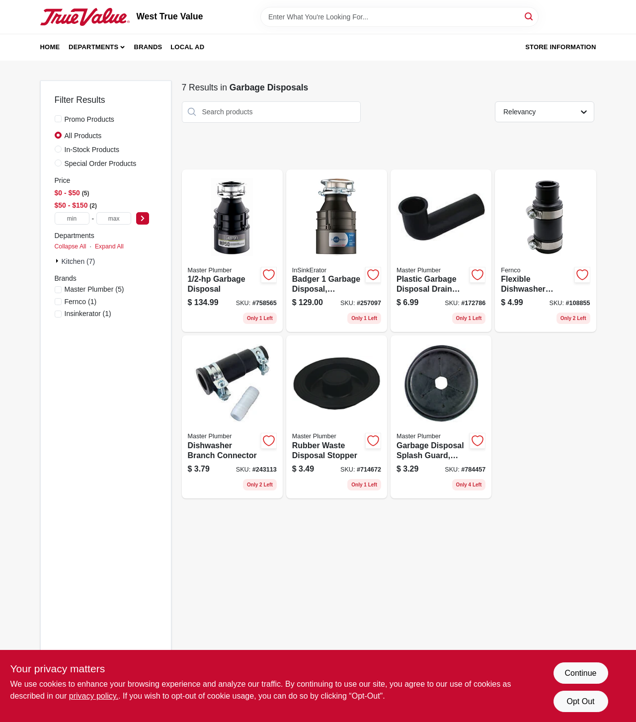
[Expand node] (58, 261)
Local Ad (187, 47)
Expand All (109, 246)
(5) (94, 289)
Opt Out (580, 701)
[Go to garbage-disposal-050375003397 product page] (232, 250)
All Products (83, 135)
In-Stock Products (92, 149)
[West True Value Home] (85, 17)
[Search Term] (399, 17)
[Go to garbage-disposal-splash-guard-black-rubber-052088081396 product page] (441, 416)
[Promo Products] (58, 118)
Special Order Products (101, 163)
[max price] (113, 218)
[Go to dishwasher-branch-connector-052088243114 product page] (232, 416)
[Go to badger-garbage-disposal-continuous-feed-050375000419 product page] (336, 250)
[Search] (529, 16)
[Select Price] (142, 218)
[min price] (72, 218)
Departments (93, 47)
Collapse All (70, 246)
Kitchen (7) (78, 261)
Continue (580, 673)
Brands (148, 47)
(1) (81, 302)
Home (50, 47)
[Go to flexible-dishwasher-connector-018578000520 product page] (545, 250)
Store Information (560, 47)
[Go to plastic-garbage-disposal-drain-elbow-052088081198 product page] (441, 250)
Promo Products (89, 119)
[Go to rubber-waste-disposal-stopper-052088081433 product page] (336, 416)
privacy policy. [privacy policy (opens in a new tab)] (93, 696)
